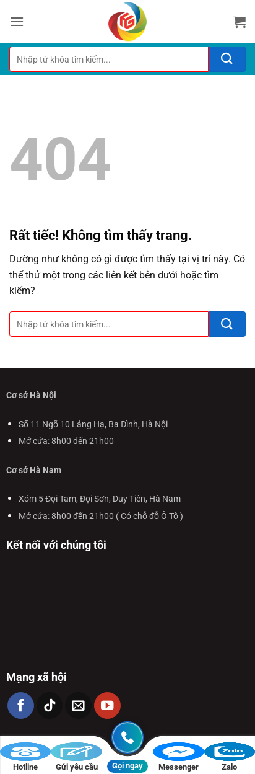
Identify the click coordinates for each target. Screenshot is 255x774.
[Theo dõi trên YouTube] (107, 705)
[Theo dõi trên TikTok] (50, 705)
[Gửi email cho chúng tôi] (78, 705)
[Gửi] (227, 59)
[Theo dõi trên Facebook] (20, 705)
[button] (16, 21)
